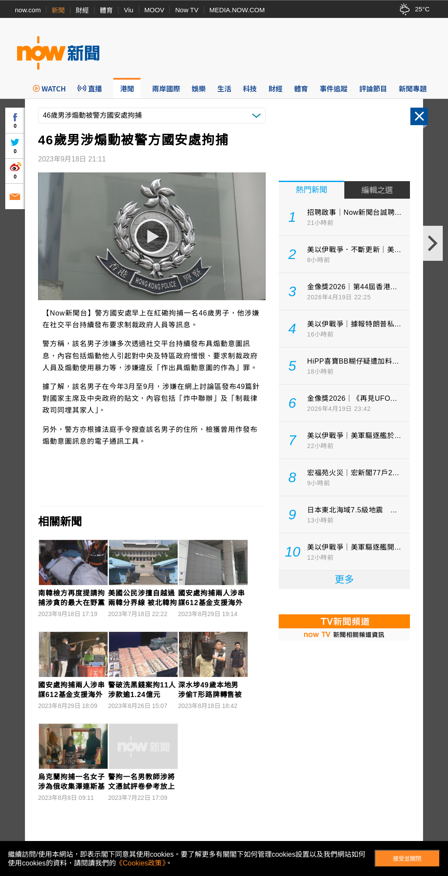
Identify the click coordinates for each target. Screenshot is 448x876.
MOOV (154, 10)
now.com (28, 10)
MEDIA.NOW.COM (237, 10)
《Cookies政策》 (141, 863)
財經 (82, 10)
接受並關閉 (407, 858)
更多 (344, 579)
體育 (106, 10)
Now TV (186, 10)
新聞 (58, 10)
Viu (128, 10)
